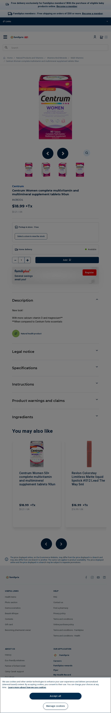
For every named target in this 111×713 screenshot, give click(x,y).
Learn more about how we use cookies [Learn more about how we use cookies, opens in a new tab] (27, 687)
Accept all (55, 696)
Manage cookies (55, 706)
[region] (55, 695)
